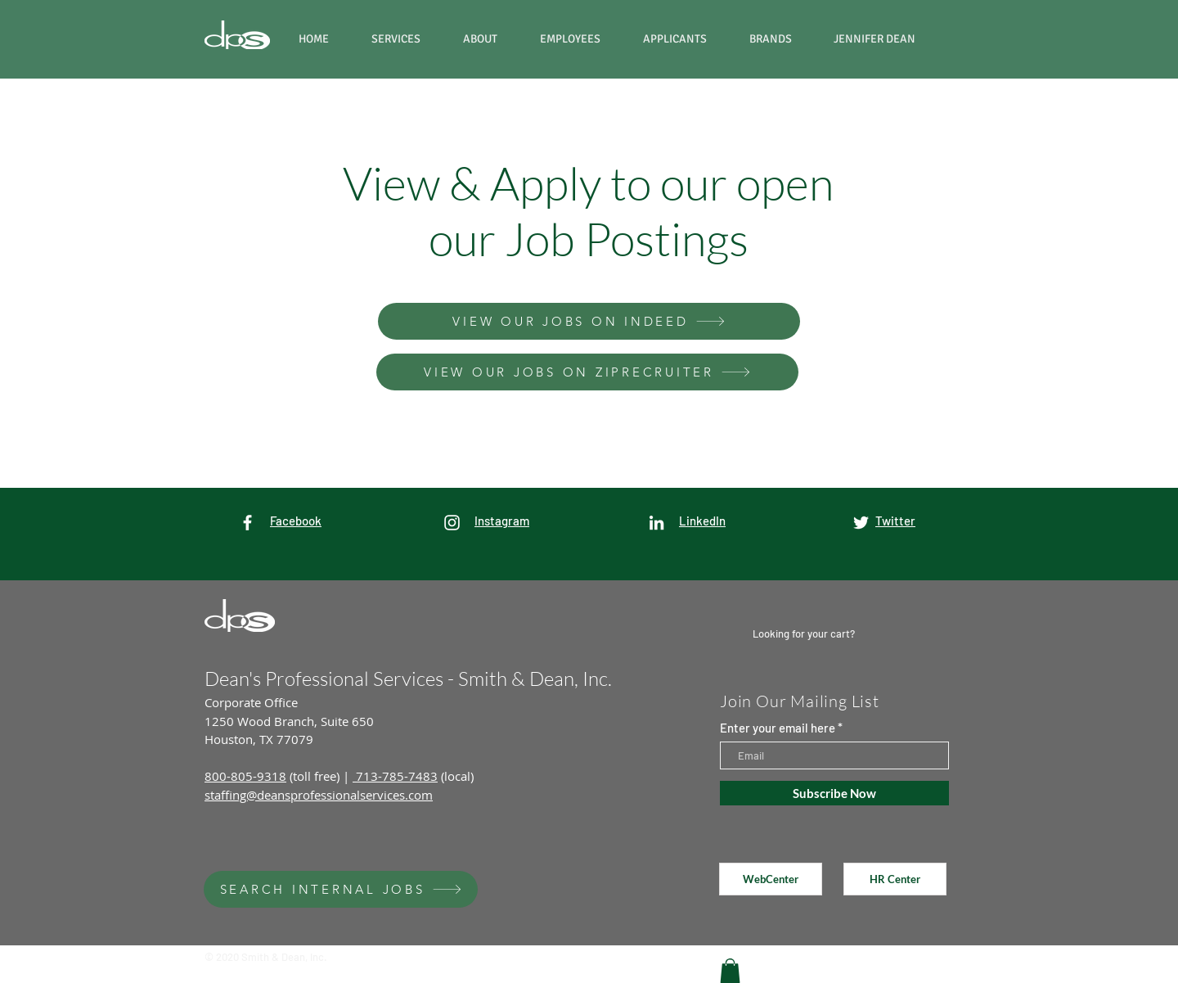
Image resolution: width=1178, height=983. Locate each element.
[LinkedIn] (656, 522)
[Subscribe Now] (834, 793)
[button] (779, 39)
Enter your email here (777, 728)
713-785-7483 (395, 776)
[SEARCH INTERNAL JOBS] (341, 889)
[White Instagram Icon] (452, 522)
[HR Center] (894, 879)
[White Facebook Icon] (247, 522)
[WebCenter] (770, 879)
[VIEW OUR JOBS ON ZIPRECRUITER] (587, 372)
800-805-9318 (245, 776)
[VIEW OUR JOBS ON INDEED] (589, 321)
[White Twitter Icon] (861, 522)
